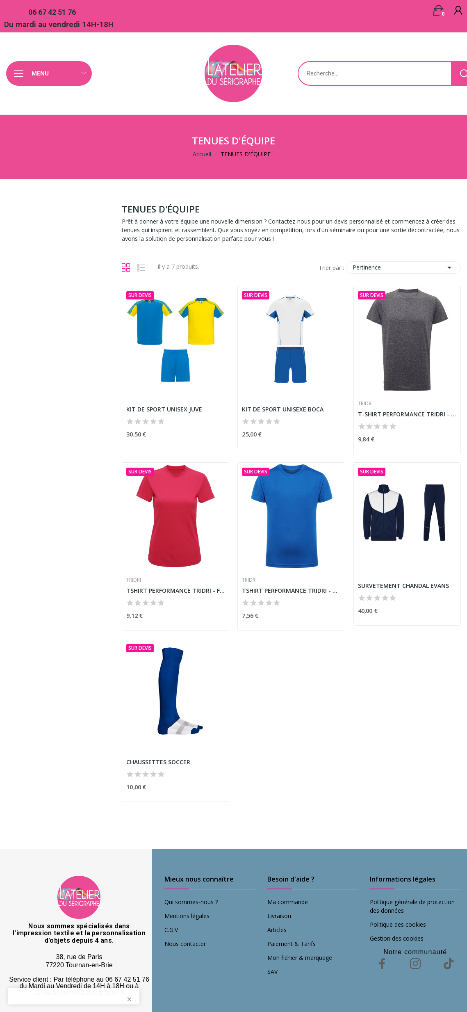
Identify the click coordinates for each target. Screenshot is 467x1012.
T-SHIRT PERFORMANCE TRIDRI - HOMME (407, 414)
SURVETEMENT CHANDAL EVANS (403, 585)
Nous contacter (185, 944)
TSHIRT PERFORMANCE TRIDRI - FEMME (175, 590)
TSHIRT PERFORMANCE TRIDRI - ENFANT (291, 590)
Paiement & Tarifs (291, 944)
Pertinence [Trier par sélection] (403, 267)
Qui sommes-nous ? (191, 902)
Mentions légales (187, 916)
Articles (277, 930)
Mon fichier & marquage (299, 958)
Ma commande (287, 902)
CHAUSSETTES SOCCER (158, 762)
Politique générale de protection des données (412, 906)
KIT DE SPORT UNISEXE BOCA (282, 409)
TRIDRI (365, 403)
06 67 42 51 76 (52, 12)
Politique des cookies (398, 924)
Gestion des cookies (397, 938)
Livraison (279, 916)
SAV (272, 971)
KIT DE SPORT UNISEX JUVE (164, 409)
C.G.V (171, 930)
